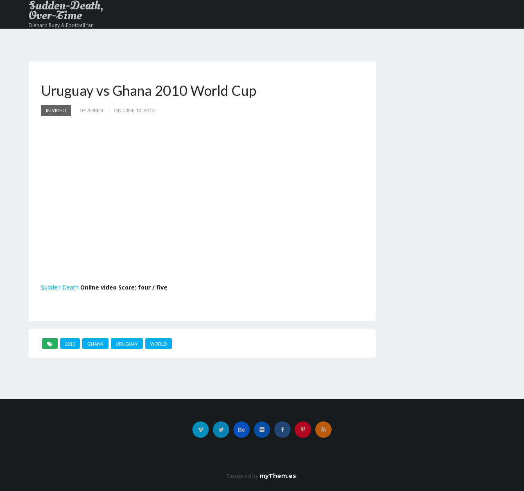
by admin (91, 110)
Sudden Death (60, 287)
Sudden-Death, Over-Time (66, 10)
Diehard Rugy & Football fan (61, 25)
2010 (70, 344)
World (158, 344)
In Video (56, 110)
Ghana (95, 344)
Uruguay (127, 344)
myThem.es (278, 476)
